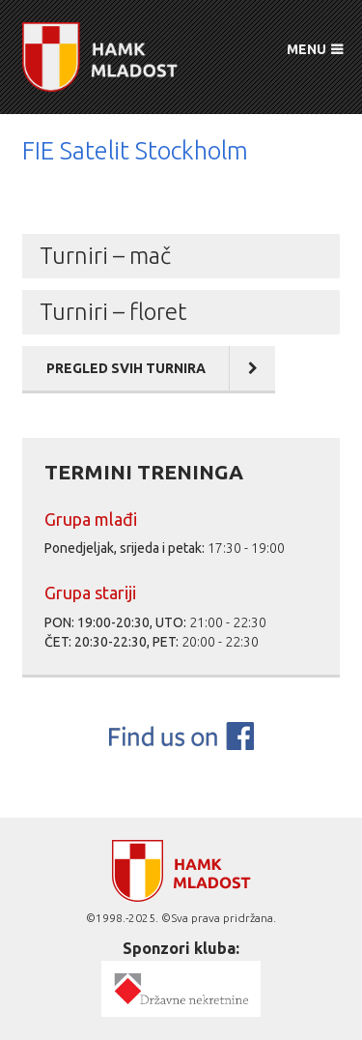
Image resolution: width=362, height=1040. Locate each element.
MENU (306, 49)
